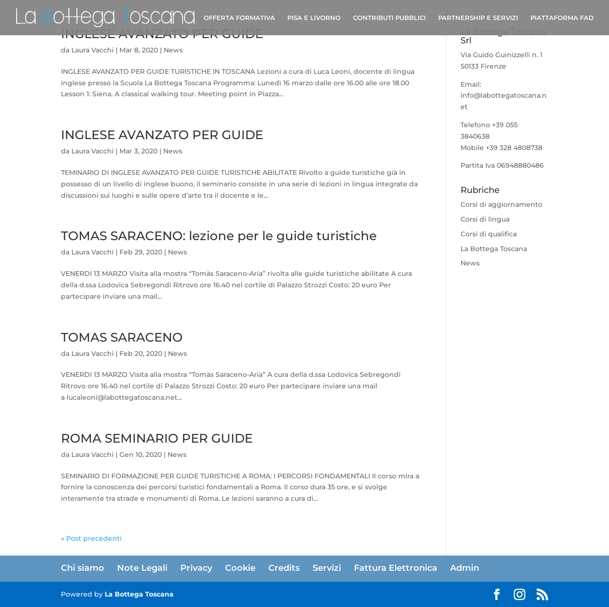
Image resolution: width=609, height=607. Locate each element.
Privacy (196, 568)
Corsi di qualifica (489, 234)
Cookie (240, 568)
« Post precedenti (91, 538)
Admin (464, 568)
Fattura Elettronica (395, 568)
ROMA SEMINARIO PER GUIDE (157, 438)
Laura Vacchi (92, 50)
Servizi (327, 568)
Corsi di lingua (485, 219)
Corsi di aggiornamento (501, 204)
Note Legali (142, 568)
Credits (284, 568)
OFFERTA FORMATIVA (239, 17)
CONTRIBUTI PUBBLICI (389, 17)
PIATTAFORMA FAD (562, 17)
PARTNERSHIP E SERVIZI (478, 17)
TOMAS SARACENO (122, 337)
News (173, 50)
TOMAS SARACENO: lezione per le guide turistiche (219, 235)
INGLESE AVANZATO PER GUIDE (162, 134)
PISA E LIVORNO (314, 17)
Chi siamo (82, 568)
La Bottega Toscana (494, 248)
